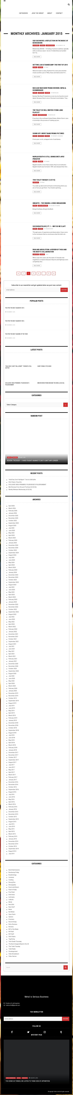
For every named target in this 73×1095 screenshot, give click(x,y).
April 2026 (12, 506)
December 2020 (13, 664)
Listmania (11, 897)
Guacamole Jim (61, 46)
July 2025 (11, 528)
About (49, 14)
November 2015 (13, 815)
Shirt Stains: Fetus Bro (44, 367)
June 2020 (12, 679)
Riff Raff (11, 932)
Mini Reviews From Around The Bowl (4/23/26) (50, 383)
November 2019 (13, 696)
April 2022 (12, 625)
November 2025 (13, 518)
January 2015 (13, 839)
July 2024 (11, 558)
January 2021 (13, 662)
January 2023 (13, 602)
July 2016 (11, 795)
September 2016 (14, 790)
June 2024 (12, 560)
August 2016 (12, 792)
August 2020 (12, 674)
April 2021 (12, 654)
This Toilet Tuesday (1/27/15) (44, 180)
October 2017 (13, 758)
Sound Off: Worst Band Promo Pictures (48, 134)
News (10, 910)
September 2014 (14, 849)
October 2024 (13, 551)
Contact (59, 14)
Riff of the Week (13, 930)
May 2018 (11, 741)
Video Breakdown (42, 206)
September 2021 (14, 642)
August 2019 (12, 703)
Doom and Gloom (14, 888)
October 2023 (13, 580)
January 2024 (13, 573)
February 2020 (13, 689)
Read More (37, 57)
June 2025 (12, 531)
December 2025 (13, 516)
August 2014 (12, 852)
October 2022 (13, 610)
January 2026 (13, 514)
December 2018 (13, 723)
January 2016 (13, 810)
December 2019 (13, 694)
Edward (47, 162)
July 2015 (11, 824)
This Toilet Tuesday (14, 947)
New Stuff (40, 93)
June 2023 (12, 590)
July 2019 (11, 706)
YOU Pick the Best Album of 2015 (14, 308)
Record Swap (13, 922)
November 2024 (13, 548)
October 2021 (13, 639)
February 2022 (13, 629)
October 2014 (13, 847)
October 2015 (13, 817)
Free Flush (12, 893)
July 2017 (11, 765)
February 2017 (13, 778)
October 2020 (13, 669)
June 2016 (12, 797)
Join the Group (38, 14)
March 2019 (12, 716)
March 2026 (12, 509)
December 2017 (13, 753)
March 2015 (12, 834)
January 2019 (13, 721)
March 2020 (12, 686)
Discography (12, 885)
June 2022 (12, 620)
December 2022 (13, 605)
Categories (23, 14)
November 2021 (13, 637)
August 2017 (12, 763)
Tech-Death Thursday (15, 942)
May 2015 (11, 829)
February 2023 (13, 600)
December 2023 (13, 575)
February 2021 (13, 659)
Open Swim (12, 915)
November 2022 (13, 607)
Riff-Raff (11, 934)
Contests (11, 878)
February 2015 (13, 837)
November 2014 (13, 844)
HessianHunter (49, 229)
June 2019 (12, 708)
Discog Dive (12, 883)
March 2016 (12, 805)
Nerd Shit (40, 136)
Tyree (47, 68)
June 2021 (12, 649)
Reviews (40, 68)
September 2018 (14, 731)
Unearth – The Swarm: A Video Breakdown (49, 204)
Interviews (12, 895)
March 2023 (12, 597)
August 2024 (12, 556)
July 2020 (11, 676)
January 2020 (13, 691)
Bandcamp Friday (14, 873)
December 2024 (13, 546)
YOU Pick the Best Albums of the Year (16, 334)
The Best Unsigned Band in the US (19, 944)
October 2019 (13, 699)
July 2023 (11, 588)
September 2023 (14, 583)
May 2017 (11, 770)
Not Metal (35, 46)
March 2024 (12, 568)
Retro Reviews (13, 925)
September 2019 (14, 701)
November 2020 (13, 667)
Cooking (11, 880)
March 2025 (12, 538)
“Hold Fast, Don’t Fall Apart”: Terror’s (22, 480)
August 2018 (12, 733)
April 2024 (12, 565)
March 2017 (12, 775)
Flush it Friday (13, 890)
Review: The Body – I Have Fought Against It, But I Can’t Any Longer (32, 461)
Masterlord (55, 93)
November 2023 (13, 578)
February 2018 (13, 748)
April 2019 (12, 713)
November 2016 (13, 785)
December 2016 (13, 782)
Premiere (11, 920)
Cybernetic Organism (57, 136)
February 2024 (13, 570)
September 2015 (14, 819)
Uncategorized (50, 46)
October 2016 (13, 787)
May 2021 (11, 652)
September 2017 (14, 760)
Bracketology (12, 875)
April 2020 (12, 684)
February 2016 (13, 807)
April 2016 (12, 802)
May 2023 (11, 592)
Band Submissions (14, 870)
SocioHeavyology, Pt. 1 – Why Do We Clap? (49, 227)
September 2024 (14, 553)
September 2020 (14, 671)
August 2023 (12, 585)
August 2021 (12, 644)
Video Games (13, 957)
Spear (42, 183)
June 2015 (12, 827)
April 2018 (12, 743)
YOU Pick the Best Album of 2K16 (14, 321)
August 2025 (12, 526)
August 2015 (12, 822)
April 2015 (12, 832)
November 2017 (13, 755)
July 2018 (11, 736)
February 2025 (13, 541)
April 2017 (12, 773)
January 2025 (13, 543)
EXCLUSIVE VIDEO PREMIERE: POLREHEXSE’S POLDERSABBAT (27, 485)
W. (47, 255)
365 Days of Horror (55, 206)
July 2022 (11, 617)
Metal (34, 68)
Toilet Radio (12, 949)
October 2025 (13, 521)
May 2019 (11, 711)
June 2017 (12, 768)
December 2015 (13, 812)
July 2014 (11, 854)
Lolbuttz (11, 900)
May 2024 (11, 563)
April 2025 (12, 536)
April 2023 (12, 595)
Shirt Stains (12, 937)
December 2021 (13, 634)
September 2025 (14, 523)
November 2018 (13, 726)
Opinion (42, 46)
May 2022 (11, 622)
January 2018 (13, 750)
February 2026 (13, 511)
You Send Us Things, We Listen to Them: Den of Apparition (28, 1082)
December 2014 (13, 842)
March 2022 (12, 627)
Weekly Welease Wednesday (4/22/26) (20, 490)
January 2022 (13, 632)
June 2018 (12, 738)
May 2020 (11, 681)
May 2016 (11, 800)
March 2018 (12, 745)
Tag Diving (12, 939)
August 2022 (12, 615)
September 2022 (14, 612)
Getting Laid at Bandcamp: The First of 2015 (50, 65)
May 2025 (11, 533)
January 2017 (13, 780)
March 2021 (12, 657)
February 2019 (13, 718)
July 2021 (11, 647)
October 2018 (13, 728)
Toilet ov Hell (57, 1092)
